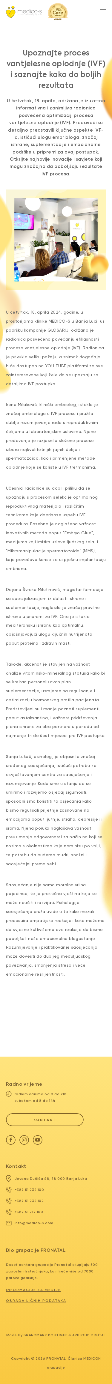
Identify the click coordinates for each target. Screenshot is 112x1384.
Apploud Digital (89, 1335)
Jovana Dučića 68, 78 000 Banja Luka (46, 1179)
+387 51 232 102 (25, 1201)
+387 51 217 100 (24, 1212)
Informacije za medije (33, 1290)
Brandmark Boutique (45, 1335)
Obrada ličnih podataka (36, 1301)
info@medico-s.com (29, 1223)
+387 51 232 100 (25, 1190)
